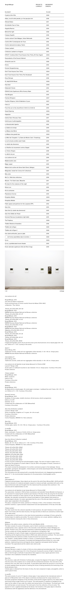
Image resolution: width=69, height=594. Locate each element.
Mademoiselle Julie (10, 160)
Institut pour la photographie (13, 121)
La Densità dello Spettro (12, 124)
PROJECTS (39, 4)
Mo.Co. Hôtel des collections (13, 177)
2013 (47, 94)
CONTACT (39, 6)
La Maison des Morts (11, 131)
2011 (47, 22)
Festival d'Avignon (10, 98)
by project (8, 12)
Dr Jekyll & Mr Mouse (11, 81)
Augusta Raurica (9, 28)
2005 (47, 114)
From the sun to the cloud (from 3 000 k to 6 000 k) (20, 108)
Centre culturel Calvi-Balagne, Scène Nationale (18, 38)
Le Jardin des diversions (12, 144)
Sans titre (7, 207)
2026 (47, 121)
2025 (47, 61)
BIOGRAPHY (49, 4)
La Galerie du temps (11, 127)
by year (48, 12)
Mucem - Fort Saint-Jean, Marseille (15, 180)
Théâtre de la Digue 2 (11, 230)
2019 (47, 127)
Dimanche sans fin (10, 61)
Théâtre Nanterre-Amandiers (13, 223)
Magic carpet (8, 164)
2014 (47, 28)
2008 (47, 81)
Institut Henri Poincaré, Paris (13, 117)
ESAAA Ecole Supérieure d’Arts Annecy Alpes (18, 91)
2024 (47, 15)
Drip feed (7, 84)
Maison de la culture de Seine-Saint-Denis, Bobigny (19, 167)
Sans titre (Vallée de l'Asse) (12, 213)
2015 (47, 48)
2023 (47, 227)
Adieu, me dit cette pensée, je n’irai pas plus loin (19, 18)
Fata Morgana (9, 94)
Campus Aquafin (9, 35)
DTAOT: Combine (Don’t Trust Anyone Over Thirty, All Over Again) (24, 55)
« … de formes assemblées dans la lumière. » (18, 237)
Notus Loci (8, 187)
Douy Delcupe (9, 78)
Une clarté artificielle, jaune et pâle (15, 233)
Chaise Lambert (9, 48)
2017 (47, 91)
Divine (7, 65)
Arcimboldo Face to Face (12, 25)
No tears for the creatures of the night (16, 184)
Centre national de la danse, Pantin (15, 45)
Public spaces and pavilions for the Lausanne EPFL (19, 203)
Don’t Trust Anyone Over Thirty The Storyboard (18, 74)
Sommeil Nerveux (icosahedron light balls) (17, 217)
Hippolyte (8, 114)
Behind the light (9, 31)
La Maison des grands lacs (12, 134)
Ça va (6, 240)
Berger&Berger (9, 4)
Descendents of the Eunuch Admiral (15, 58)
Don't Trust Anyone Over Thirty (14, 71)
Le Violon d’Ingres (10, 151)
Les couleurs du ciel (10, 157)
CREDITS (48, 6)
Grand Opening (9, 111)
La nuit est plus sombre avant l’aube (15, 141)
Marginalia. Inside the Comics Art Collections (18, 170)
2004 (47, 71)
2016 (47, 45)
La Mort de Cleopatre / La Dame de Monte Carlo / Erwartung (22, 137)
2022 (47, 31)
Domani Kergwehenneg (11, 68)
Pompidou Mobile (10, 197)
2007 (47, 98)
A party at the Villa (10, 15)
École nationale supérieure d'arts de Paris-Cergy (18, 247)
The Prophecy (9, 220)
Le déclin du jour (10, 154)
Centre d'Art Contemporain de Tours (15, 41)
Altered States (9, 22)
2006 (47, 55)
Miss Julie (8, 174)
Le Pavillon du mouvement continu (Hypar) (17, 147)
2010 (47, 58)
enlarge (62, 291)
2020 (47, 237)
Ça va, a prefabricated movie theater (15, 243)
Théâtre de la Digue (10, 227)
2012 (47, 41)
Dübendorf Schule (10, 88)
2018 (47, 18)
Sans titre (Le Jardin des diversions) (15, 210)
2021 (47, 25)
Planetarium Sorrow (10, 194)
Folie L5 (7, 104)
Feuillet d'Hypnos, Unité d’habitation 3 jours (17, 101)
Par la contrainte (9, 190)
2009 (47, 134)
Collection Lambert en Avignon (14, 51)
